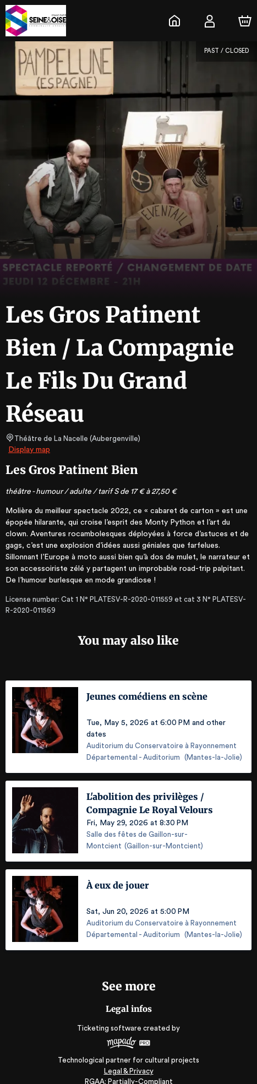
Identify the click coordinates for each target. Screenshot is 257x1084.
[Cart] (244, 21)
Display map (29, 449)
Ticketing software (110, 1016)
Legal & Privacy (128, 1059)
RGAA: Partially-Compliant (128, 1070)
